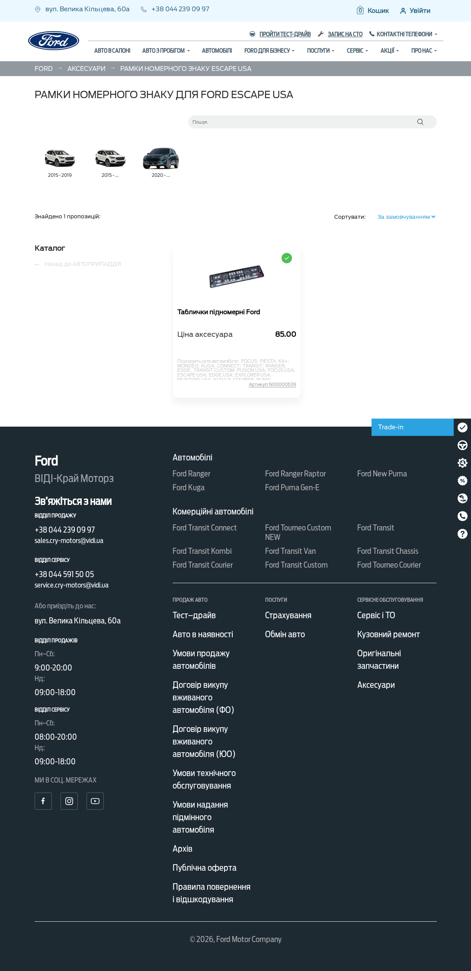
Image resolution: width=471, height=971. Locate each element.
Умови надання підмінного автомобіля (200, 817)
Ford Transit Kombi (202, 551)
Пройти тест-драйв (280, 34)
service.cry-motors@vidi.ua (72, 585)
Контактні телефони (405, 34)
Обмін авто (285, 634)
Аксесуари (376, 685)
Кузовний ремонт (388, 634)
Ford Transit (375, 527)
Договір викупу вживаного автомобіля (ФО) (203, 697)
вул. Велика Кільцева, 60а (83, 9)
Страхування (288, 615)
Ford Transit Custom (296, 564)
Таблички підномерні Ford (218, 312)
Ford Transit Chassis (387, 551)
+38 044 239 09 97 (175, 9)
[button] (372, 10)
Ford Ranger (191, 473)
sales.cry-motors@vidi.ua (69, 541)
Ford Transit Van (290, 551)
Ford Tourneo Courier (389, 564)
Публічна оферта (205, 867)
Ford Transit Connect (205, 527)
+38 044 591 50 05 (64, 574)
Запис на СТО (340, 34)
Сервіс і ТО (376, 615)
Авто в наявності (203, 634)
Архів (182, 848)
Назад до (78, 264)
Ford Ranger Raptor (295, 473)
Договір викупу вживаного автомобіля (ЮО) (204, 741)
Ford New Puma (382, 473)
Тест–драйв (194, 615)
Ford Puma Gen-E (292, 487)
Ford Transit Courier (203, 564)
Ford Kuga (189, 487)
